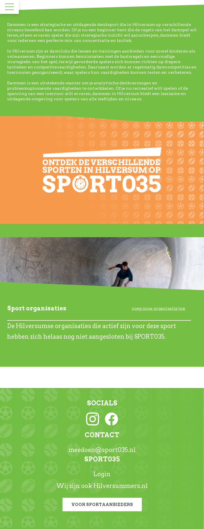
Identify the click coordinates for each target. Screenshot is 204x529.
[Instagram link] (92, 418)
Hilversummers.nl (120, 485)
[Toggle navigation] (9, 7)
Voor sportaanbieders (102, 504)
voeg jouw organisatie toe (158, 308)
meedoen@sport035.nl (102, 449)
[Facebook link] (111, 418)
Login (102, 474)
